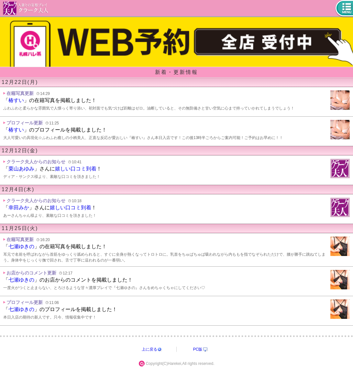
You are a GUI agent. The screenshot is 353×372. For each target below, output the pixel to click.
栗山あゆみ (21, 168)
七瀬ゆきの (21, 246)
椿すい (16, 100)
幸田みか (18, 207)
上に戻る (149, 349)
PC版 (198, 349)
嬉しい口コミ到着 (75, 168)
